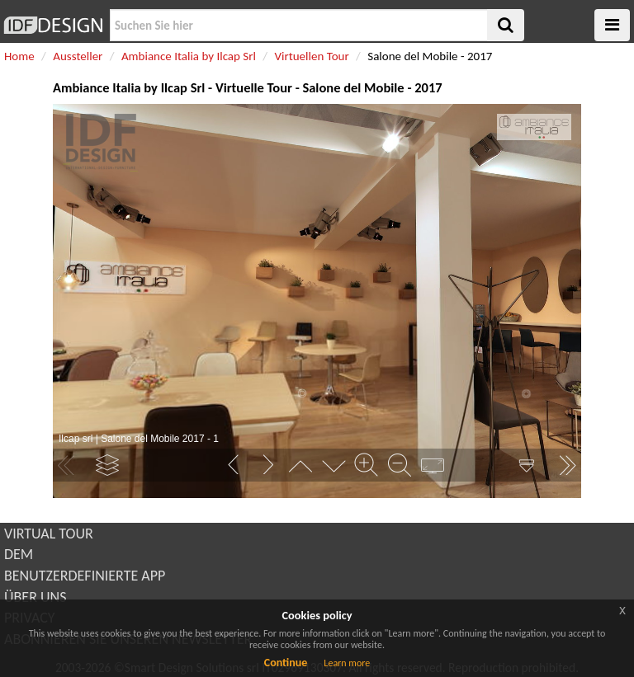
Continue (286, 663)
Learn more (347, 663)
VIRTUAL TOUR (48, 533)
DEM (18, 554)
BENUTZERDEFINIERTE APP (84, 576)
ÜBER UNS (35, 597)
